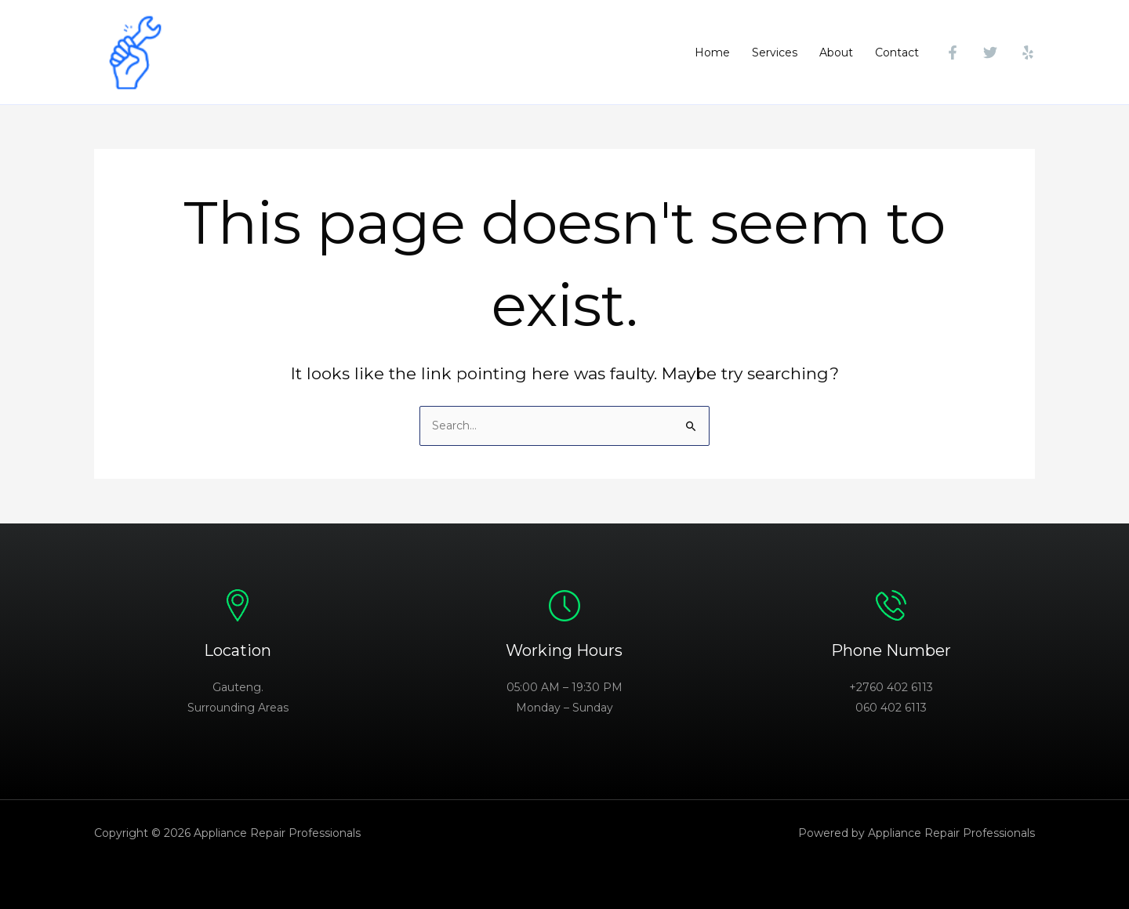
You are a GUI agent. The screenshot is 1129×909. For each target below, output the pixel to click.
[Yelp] (1028, 52)
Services (774, 52)
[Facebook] (953, 52)
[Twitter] (990, 52)
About (836, 52)
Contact (897, 52)
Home (712, 52)
